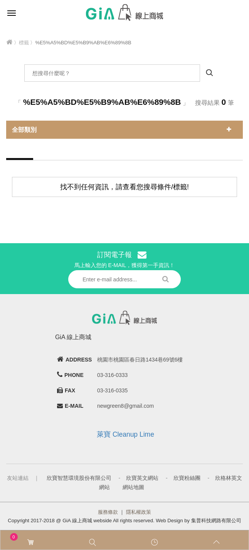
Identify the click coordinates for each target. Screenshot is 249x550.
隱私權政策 (138, 512)
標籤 (24, 42)
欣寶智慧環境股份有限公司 (79, 478)
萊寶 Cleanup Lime (125, 434)
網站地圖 (133, 487)
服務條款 (108, 512)
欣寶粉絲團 (186, 478)
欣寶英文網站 (142, 478)
